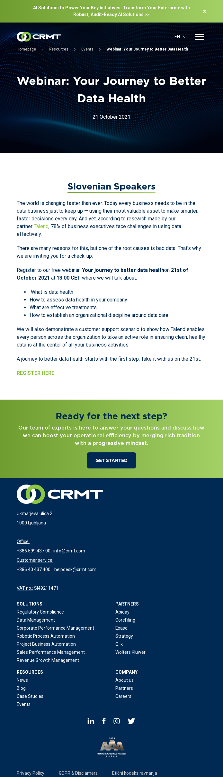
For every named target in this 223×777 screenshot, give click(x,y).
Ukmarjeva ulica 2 (34, 513)
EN (180, 36)
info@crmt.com (69, 550)
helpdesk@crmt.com (75, 569)
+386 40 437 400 (33, 569)
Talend (41, 226)
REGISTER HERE (35, 373)
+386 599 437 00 (33, 550)
